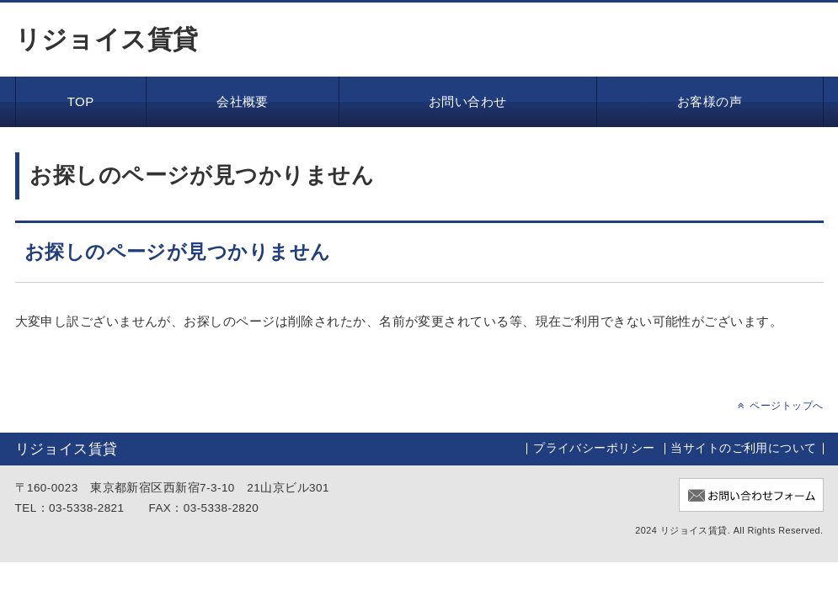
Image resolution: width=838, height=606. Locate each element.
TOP (80, 101)
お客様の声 (709, 101)
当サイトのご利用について (743, 448)
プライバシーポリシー (594, 448)
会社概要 (242, 101)
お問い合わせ (468, 101)
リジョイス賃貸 (107, 39)
